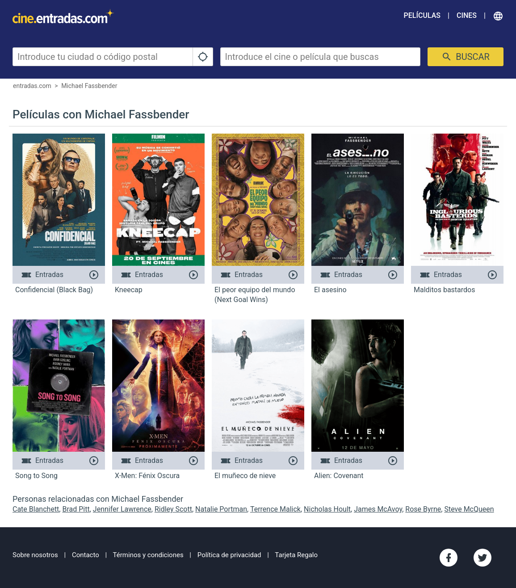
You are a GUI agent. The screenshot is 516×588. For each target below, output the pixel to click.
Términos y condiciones (148, 555)
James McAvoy (378, 509)
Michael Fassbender (89, 85)
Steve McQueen (469, 509)
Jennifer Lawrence (122, 509)
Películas (422, 15)
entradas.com (32, 85)
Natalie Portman (221, 509)
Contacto (85, 555)
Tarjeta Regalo (296, 555)
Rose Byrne (423, 509)
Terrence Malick (275, 509)
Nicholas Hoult (327, 509)
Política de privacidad (229, 555)
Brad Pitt (75, 509)
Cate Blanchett (36, 509)
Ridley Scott (173, 509)
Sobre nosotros (35, 555)
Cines (467, 15)
